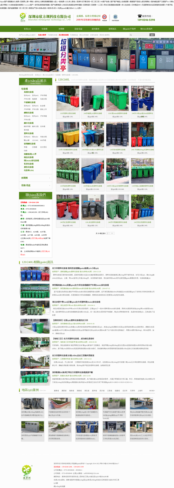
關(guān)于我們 (129, 29)
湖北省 (86, 391)
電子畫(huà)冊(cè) (146, 454)
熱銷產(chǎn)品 (35, 100)
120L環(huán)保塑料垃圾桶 (117, 113)
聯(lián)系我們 (146, 29)
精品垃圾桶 (28, 157)
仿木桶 (42, 126)
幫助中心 (115, 454)
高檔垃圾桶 (28, 92)
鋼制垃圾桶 (28, 113)
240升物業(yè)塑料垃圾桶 (93, 113)
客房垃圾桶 (28, 164)
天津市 (132, 391)
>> (112, 233)
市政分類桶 (43, 138)
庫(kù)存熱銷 (84, 35)
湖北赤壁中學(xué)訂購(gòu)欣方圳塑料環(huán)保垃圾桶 (76, 302)
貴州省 (94, 391)
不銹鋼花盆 (74, 35)
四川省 (102, 391)
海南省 (71, 391)
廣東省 (56, 391)
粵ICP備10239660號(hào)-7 (109, 463)
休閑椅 (61, 29)
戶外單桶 (43, 95)
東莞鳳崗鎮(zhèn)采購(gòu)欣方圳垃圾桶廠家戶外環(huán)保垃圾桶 (80, 285)
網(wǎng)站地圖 (59, 486)
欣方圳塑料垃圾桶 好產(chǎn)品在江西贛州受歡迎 (73, 356)
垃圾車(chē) (29, 170)
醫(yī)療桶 (26, 141)
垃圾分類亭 (43, 100)
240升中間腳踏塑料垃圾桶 (117, 222)
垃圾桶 (44, 29)
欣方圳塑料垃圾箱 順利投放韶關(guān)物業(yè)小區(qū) (75, 268)
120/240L (75, 75)
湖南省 (79, 391)
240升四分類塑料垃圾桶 (142, 222)
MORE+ (152, 391)
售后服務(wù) (125, 454)
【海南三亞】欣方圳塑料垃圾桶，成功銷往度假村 (73, 339)
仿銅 (25, 151)
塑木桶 (26, 130)
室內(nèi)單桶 (27, 97)
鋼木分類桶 (35, 128)
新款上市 (43, 109)
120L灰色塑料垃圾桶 (92, 222)
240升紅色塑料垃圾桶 (68, 222)
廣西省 (64, 391)
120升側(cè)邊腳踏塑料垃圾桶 (142, 186)
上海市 (140, 391)
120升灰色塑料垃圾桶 (117, 150)
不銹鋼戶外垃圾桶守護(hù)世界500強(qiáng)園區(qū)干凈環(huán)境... (114, 415)
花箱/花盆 (78, 29)
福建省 (117, 391)
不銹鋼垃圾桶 (52, 35)
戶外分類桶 (35, 111)
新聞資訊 (112, 29)
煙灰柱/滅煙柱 (105, 35)
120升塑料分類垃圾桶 (68, 113)
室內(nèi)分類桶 (35, 107)
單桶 (25, 147)
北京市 (124, 391)
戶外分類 (27, 99)
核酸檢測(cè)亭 (30, 154)
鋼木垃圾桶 (28, 123)
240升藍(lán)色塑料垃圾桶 (92, 186)
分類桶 (34, 147)
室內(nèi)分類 (35, 97)
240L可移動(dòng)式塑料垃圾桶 (142, 150)
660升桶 (43, 140)
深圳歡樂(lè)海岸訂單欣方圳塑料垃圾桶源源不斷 (72, 372)
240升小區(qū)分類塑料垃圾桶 (117, 186)
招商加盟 (135, 454)
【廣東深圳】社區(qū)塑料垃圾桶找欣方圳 (70, 320)
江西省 (109, 391)
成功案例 (95, 29)
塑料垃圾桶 (66, 75)
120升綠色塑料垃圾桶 (68, 186)
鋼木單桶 (27, 126)
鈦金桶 (42, 106)
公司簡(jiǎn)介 (105, 454)
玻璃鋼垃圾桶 (29, 144)
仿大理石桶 (43, 148)
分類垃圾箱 (94, 35)
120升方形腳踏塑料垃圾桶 (67, 150)
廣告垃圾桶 (28, 167)
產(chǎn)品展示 (48, 75)
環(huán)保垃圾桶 (31, 161)
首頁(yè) (27, 29)
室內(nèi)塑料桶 (27, 138)
